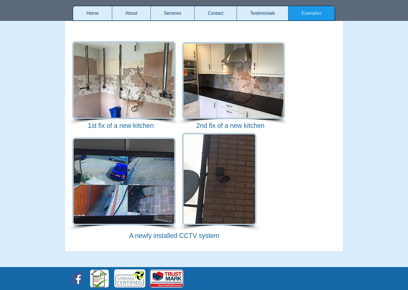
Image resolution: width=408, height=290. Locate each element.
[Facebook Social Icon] (76, 278)
